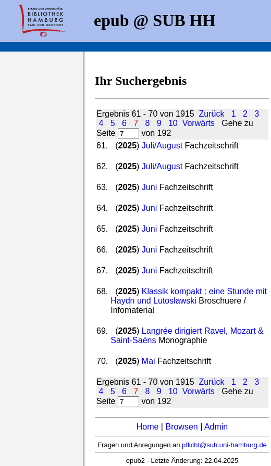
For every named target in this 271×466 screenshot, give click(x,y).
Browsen (181, 426)
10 (173, 123)
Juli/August (162, 145)
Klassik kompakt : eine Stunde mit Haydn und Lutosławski (188, 296)
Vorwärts (198, 123)
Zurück (212, 113)
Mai (148, 361)
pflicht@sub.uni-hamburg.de (224, 445)
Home (148, 426)
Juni (149, 187)
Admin (216, 426)
